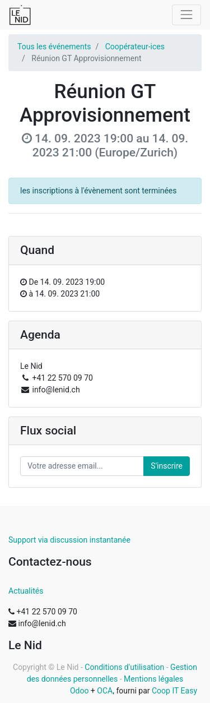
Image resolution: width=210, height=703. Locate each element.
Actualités (25, 590)
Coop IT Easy (174, 690)
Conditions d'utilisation (124, 667)
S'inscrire (167, 465)
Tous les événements (54, 46)
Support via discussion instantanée (69, 539)
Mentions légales (153, 678)
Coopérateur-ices (135, 46)
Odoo (79, 690)
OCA (105, 690)
